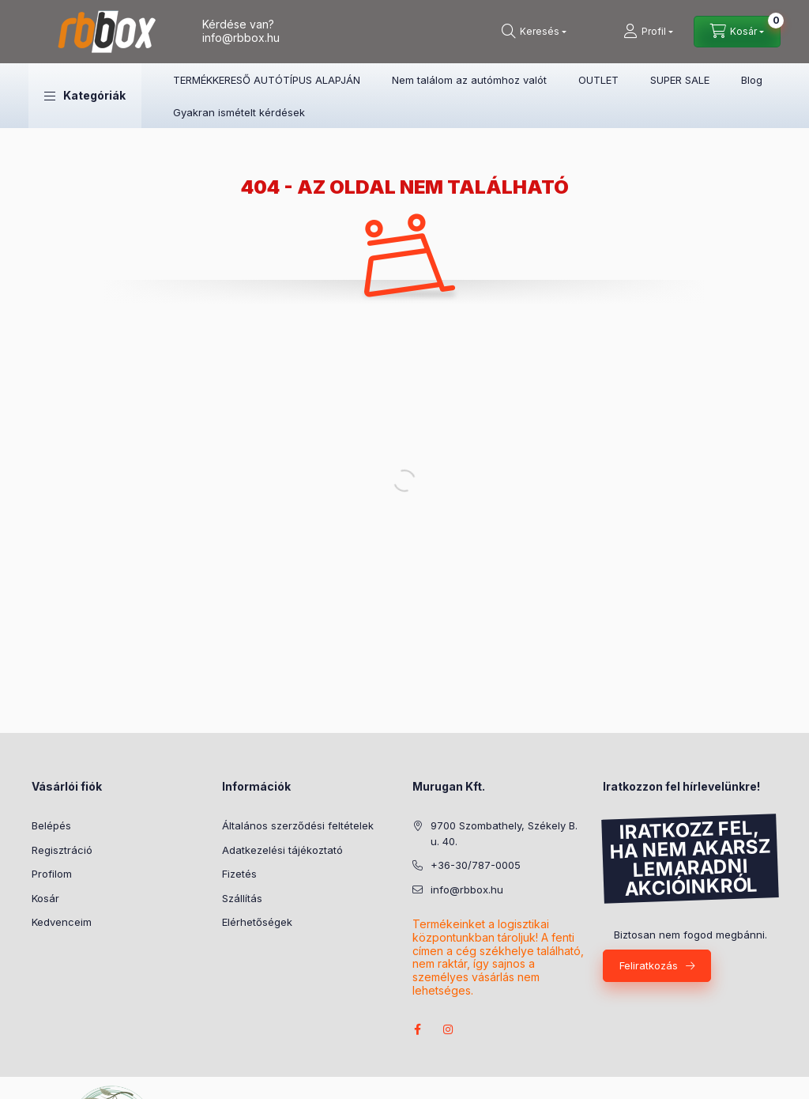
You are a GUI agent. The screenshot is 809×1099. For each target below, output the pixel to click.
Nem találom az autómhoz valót (469, 80)
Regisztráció (62, 850)
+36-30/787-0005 (476, 865)
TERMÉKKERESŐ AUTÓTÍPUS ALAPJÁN (266, 80)
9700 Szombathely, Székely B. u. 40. (504, 833)
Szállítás (242, 898)
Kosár (45, 898)
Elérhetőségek (257, 922)
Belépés (51, 825)
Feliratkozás (648, 965)
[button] (84, 95)
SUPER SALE (679, 80)
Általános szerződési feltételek (298, 825)
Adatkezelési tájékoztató (282, 850)
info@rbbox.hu (241, 37)
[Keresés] (534, 31)
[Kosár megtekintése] (737, 31)
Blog (751, 80)
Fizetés (239, 873)
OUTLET (598, 80)
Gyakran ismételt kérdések (239, 112)
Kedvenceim (62, 922)
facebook (417, 1029)
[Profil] (648, 31)
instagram (449, 1029)
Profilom (52, 873)
